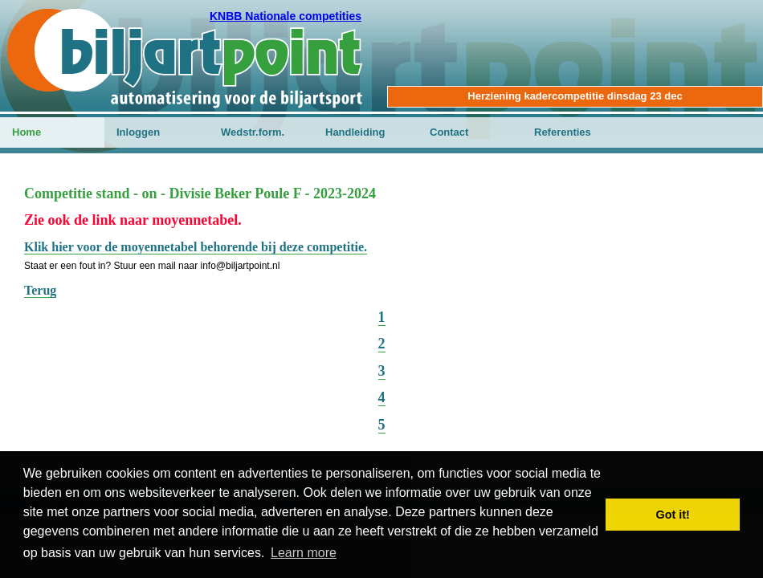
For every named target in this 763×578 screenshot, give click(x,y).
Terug (40, 290)
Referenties (562, 132)
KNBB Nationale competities (285, 16)
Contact (449, 132)
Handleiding (355, 132)
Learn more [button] (304, 553)
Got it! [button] (673, 514)
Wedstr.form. (252, 132)
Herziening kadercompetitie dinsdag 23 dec (574, 96)
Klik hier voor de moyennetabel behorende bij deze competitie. (195, 247)
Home (26, 132)
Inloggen (138, 132)
